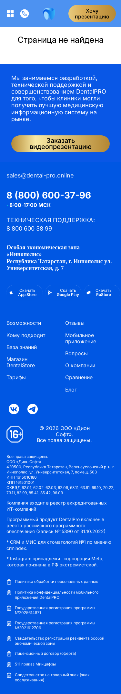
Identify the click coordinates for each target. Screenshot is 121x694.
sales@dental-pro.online (40, 175)
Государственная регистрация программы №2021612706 (50, 625)
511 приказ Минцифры (31, 664)
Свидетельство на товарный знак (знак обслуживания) (48, 677)
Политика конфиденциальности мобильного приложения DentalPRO (52, 595)
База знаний (21, 347)
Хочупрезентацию (92, 13)
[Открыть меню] (10, 13)
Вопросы (76, 353)
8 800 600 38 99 (29, 228)
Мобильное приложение (80, 338)
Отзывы (75, 323)
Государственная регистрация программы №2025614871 (50, 610)
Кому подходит (25, 335)
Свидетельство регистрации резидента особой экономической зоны (55, 641)
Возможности (23, 323)
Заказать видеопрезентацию (61, 144)
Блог (71, 390)
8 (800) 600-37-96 (48, 195)
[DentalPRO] (49, 14)
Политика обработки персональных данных (52, 582)
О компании (80, 365)
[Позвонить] (24, 13)
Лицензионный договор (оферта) (41, 653)
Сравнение (79, 377)
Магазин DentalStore (20, 362)
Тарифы (16, 377)
